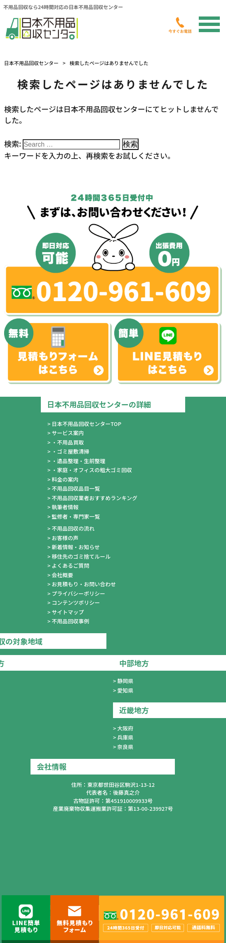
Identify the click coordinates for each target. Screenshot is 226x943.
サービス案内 (68, 433)
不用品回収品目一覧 (76, 488)
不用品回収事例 (70, 621)
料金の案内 (65, 479)
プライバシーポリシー (78, 593)
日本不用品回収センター (31, 62)
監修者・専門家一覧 (76, 516)
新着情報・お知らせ (76, 547)
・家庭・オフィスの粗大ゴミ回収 (92, 470)
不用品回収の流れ (73, 528)
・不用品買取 (68, 442)
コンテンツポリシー (76, 602)
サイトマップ (68, 612)
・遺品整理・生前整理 (78, 461)
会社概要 (62, 575)
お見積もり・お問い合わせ (84, 584)
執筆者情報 (65, 507)
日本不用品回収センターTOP (86, 424)
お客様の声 (65, 538)
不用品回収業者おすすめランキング (94, 498)
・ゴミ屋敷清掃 (70, 451)
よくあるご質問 (70, 565)
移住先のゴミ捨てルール (81, 556)
